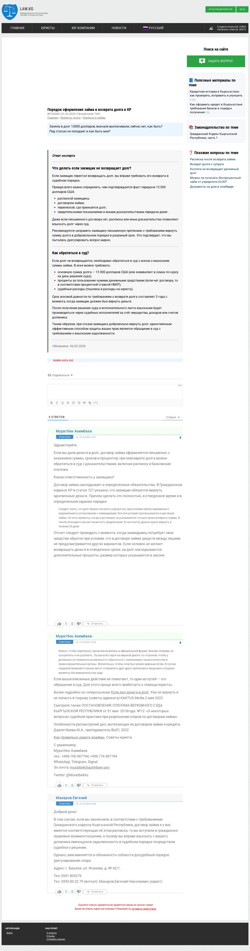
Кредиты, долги (70, 117)
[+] (96, 402)
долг (71, 360)
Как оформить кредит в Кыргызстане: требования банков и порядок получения (216, 108)
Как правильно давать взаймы (79, 737)
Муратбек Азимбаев (74, 431)
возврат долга (60, 360)
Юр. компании (83, 28)
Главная (17, 28)
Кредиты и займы (94, 117)
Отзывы (50, 936)
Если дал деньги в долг (130, 692)
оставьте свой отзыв (144, 908)
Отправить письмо (55, 939)
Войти (9, 933)
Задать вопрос (220, 61)
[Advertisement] (115, 75)
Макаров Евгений (71, 798)
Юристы (48, 28)
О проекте (51, 933)
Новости (119, 28)
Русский (153, 28)
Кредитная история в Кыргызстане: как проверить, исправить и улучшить (216, 95)
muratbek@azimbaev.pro (89, 767)
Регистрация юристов (220, 9)
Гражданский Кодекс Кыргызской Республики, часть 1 (213, 136)
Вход (242, 9)
